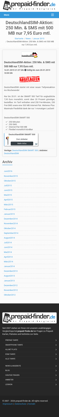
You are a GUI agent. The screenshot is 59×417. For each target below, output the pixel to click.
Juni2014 (8, 247)
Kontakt (31, 404)
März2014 (8, 261)
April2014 (8, 257)
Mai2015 (8, 195)
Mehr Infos (22, 143)
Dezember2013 (11, 271)
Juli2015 (8, 185)
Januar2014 (9, 266)
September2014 (11, 233)
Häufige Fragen (12, 375)
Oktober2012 (10, 295)
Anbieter (9, 380)
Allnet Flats (11, 349)
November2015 (11, 176)
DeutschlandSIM (11, 153)
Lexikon (8, 384)
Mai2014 (8, 252)
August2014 (9, 238)
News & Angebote (13, 366)
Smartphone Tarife (14, 345)
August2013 (9, 276)
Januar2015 (9, 214)
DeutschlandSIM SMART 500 (25, 150)
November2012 (11, 290)
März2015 (8, 204)
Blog (7, 370)
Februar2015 (9, 209)
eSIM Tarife (10, 354)
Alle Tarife (10, 359)
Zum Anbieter (22, 139)
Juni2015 (8, 190)
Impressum (8, 404)
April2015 (8, 199)
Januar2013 (9, 280)
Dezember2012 (11, 285)
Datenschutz (20, 404)
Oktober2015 (10, 181)
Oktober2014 (10, 228)
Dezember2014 (11, 219)
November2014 (11, 223)
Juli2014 (8, 242)
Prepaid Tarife (11, 340)
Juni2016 (8, 171)
